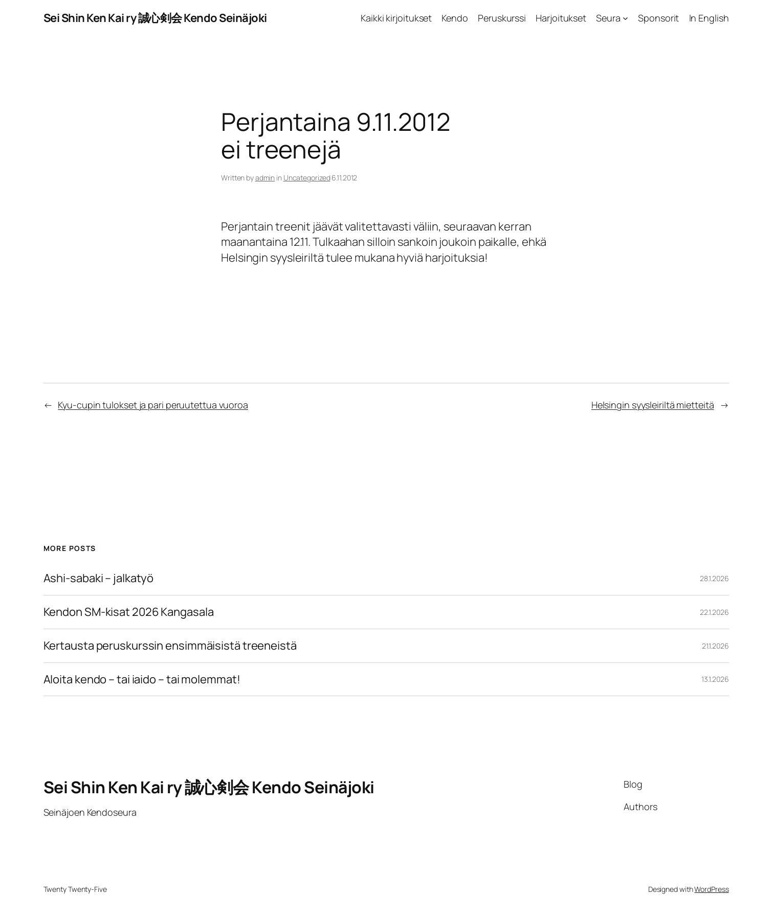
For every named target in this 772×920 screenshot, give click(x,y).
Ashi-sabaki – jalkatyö (98, 578)
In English (709, 18)
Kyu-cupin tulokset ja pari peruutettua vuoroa (153, 405)
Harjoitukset (561, 18)
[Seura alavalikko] (625, 18)
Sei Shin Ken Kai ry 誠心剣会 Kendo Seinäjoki (155, 18)
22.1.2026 (714, 612)
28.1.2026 (714, 578)
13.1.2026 (715, 679)
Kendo (455, 18)
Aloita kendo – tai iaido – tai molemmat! (141, 679)
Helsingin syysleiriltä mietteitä (652, 405)
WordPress (711, 889)
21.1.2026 (715, 646)
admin (265, 177)
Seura (608, 18)
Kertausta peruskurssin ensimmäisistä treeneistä (170, 645)
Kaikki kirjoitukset (396, 18)
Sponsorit (658, 18)
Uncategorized (306, 177)
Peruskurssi (502, 18)
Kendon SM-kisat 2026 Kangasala (128, 612)
